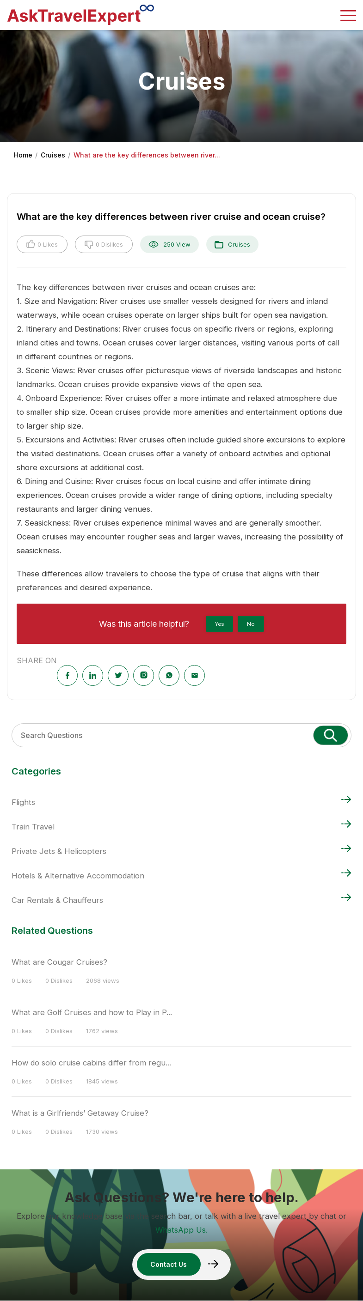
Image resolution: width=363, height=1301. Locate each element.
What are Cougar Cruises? (59, 962)
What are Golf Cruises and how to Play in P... (92, 1012)
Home (23, 155)
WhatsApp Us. (181, 1229)
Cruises (53, 155)
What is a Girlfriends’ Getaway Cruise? (80, 1113)
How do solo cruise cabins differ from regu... (92, 1062)
